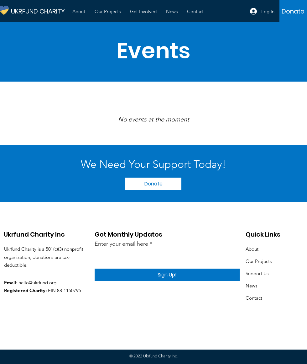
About (252, 249)
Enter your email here (121, 244)
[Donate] (293, 11)
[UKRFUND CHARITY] (39, 11)
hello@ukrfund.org (37, 283)
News (251, 286)
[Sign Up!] (167, 275)
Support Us (257, 273)
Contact (254, 298)
